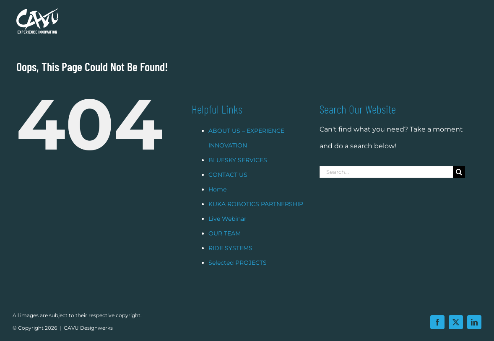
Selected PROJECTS (237, 273)
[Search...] (386, 182)
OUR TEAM (224, 244)
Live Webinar (227, 229)
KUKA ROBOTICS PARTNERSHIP (255, 214)
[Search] (459, 182)
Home (217, 200)
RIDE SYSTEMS (230, 258)
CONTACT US (227, 185)
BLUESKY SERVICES (237, 170)
